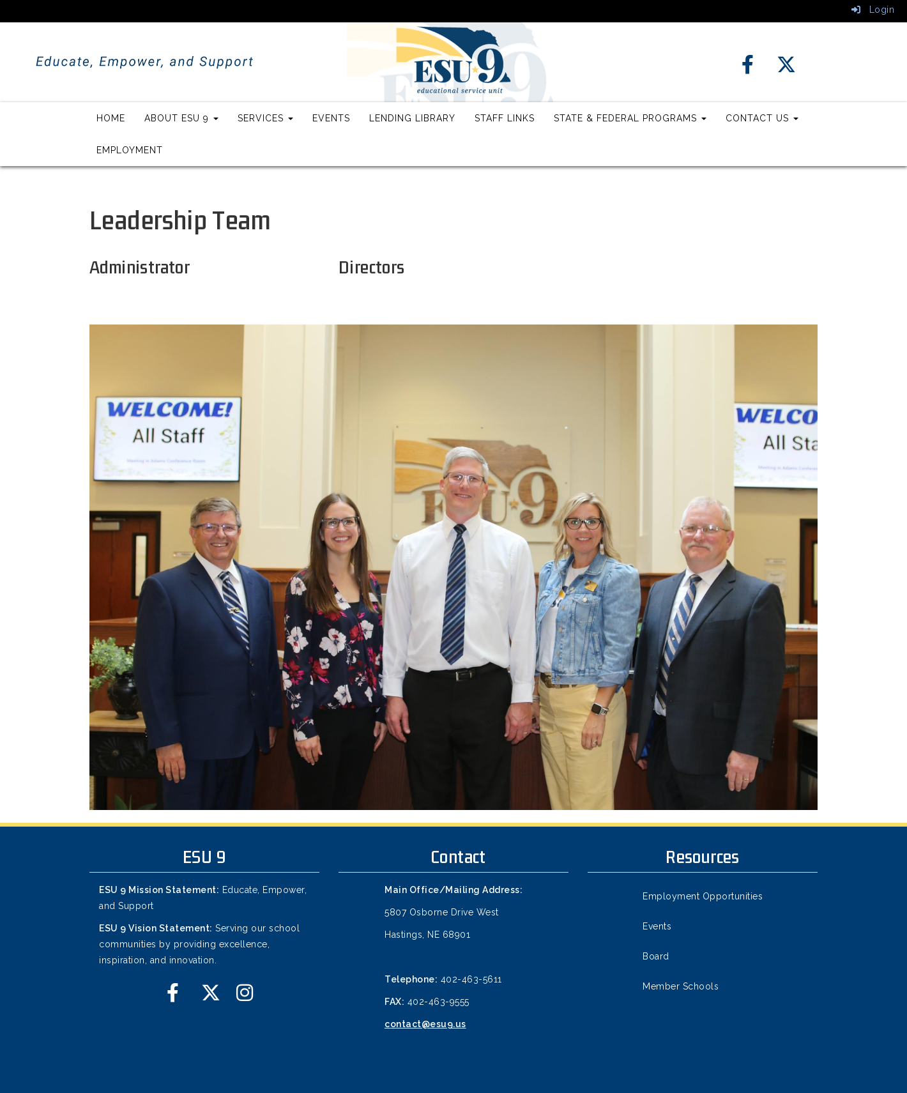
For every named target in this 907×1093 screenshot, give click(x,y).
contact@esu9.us (425, 1024)
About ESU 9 (181, 118)
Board (656, 956)
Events (331, 118)
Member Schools (681, 986)
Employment (129, 150)
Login (873, 9)
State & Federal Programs (630, 118)
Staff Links (505, 118)
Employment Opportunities (703, 896)
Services (265, 118)
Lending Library (412, 118)
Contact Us (762, 118)
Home (110, 118)
